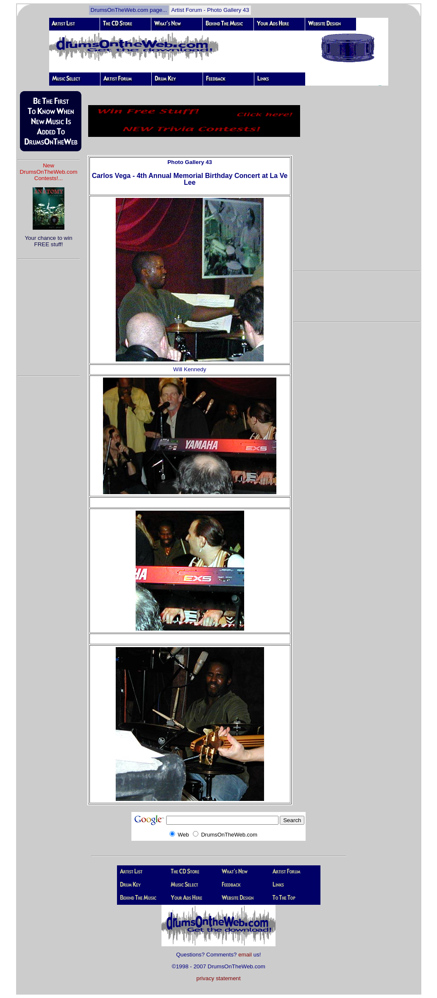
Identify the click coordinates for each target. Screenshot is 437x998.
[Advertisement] (48, 313)
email (245, 954)
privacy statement (218, 978)
